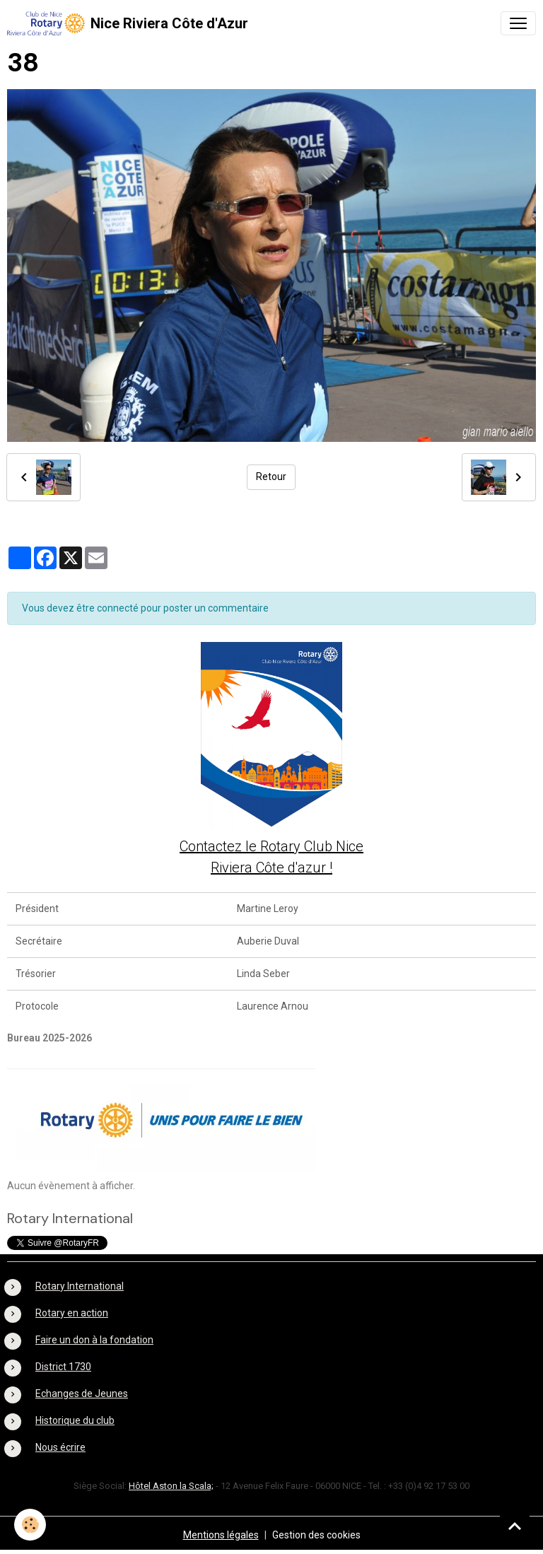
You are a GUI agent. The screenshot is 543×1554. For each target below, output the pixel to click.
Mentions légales (221, 1535)
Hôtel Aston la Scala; (171, 1485)
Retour (271, 476)
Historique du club (75, 1420)
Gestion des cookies (316, 1535)
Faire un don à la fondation (94, 1339)
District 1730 (63, 1366)
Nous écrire (60, 1447)
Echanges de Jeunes (81, 1393)
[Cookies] (30, 1525)
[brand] (127, 23)
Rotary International (79, 1286)
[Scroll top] (514, 1525)
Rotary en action (71, 1313)
